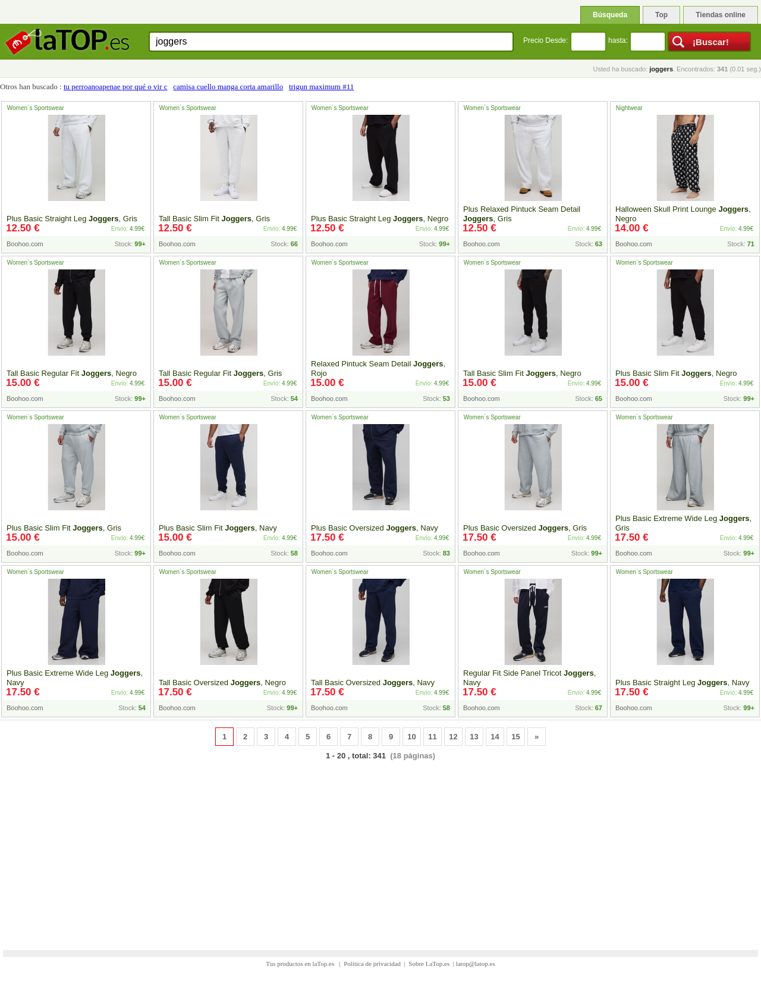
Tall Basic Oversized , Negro (222, 682)
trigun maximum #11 (321, 86)
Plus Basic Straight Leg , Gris (72, 218)
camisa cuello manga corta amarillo (228, 86)
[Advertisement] (380, 847)
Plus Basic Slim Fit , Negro (676, 373)
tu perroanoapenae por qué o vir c (116, 86)
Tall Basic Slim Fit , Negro (522, 373)
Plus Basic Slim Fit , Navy (218, 527)
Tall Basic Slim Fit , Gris (214, 218)
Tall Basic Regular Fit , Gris (220, 373)
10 (411, 736)
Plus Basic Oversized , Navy (374, 527)
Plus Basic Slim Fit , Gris (64, 527)
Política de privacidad (372, 963)
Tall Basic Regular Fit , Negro (72, 373)
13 (474, 736)
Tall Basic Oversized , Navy (373, 682)
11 (432, 736)
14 (494, 736)
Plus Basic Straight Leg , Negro (379, 218)
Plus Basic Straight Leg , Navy (682, 682)
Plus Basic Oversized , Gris (525, 527)
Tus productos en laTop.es (301, 963)
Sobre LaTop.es (428, 963)
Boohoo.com (25, 243)
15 (515, 736)
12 (453, 736)
